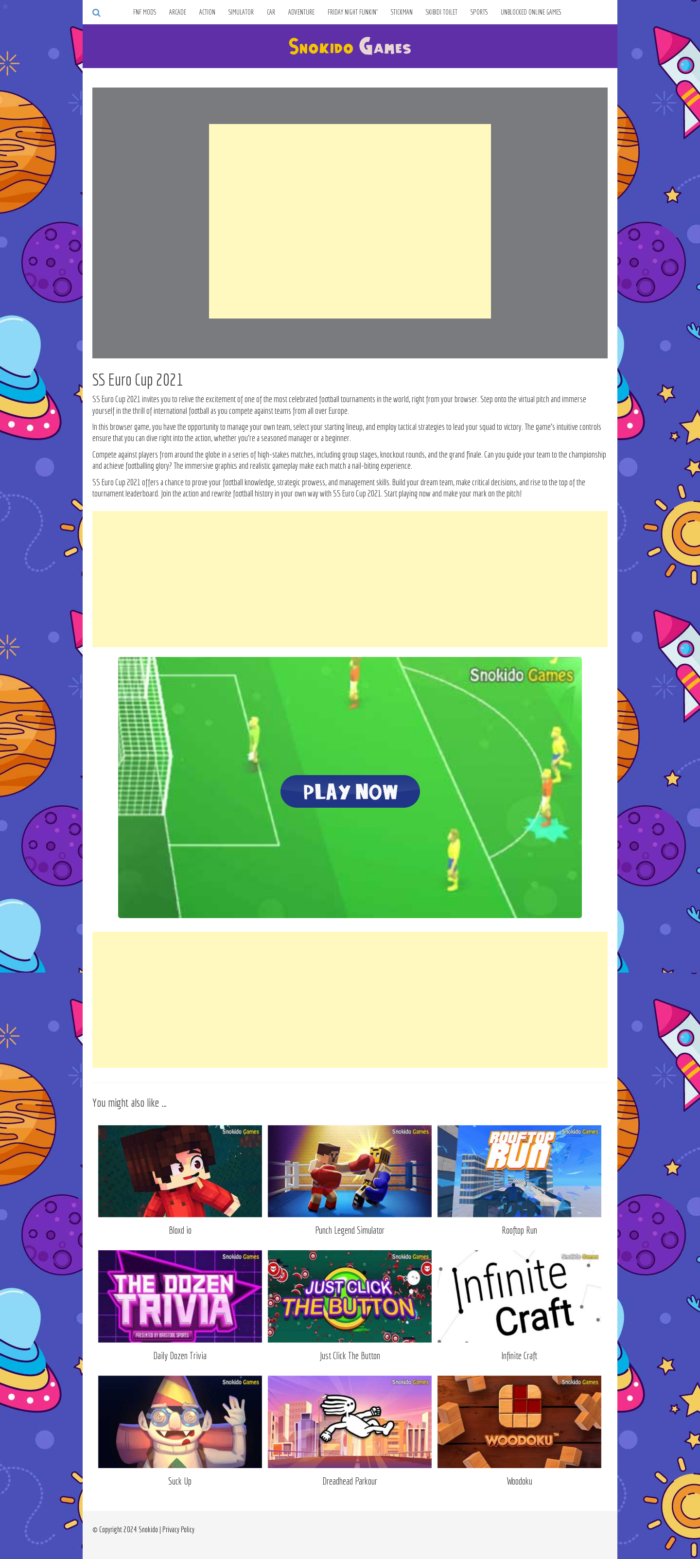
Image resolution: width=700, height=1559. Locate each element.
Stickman (402, 12)
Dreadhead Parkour (349, 1481)
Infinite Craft (519, 1355)
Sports (479, 12)
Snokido (148, 1529)
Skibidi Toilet (441, 12)
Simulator (241, 12)
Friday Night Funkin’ (353, 12)
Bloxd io (180, 1230)
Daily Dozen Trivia (180, 1355)
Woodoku (519, 1481)
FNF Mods (144, 12)
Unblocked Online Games (531, 12)
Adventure (301, 12)
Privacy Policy (178, 1529)
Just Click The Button (349, 1355)
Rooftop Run (519, 1230)
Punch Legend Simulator (350, 1230)
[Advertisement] (350, 221)
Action (207, 12)
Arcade (177, 12)
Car (271, 12)
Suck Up (180, 1481)
